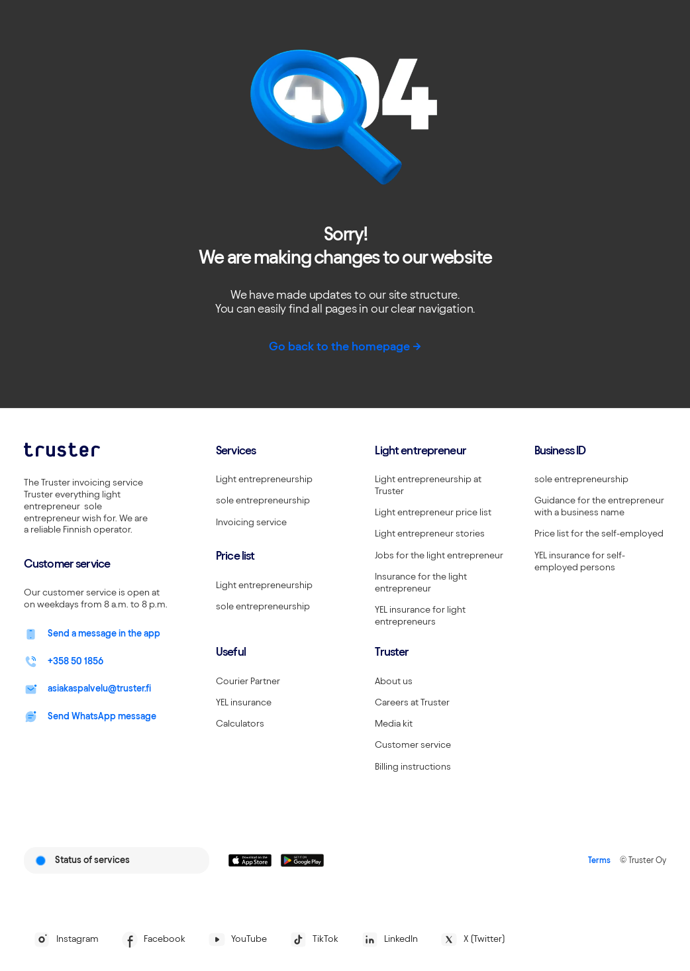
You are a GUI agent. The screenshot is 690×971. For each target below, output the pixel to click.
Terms (599, 860)
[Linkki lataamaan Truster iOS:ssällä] (249, 860)
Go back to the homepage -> (345, 346)
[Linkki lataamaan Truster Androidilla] (302, 860)
